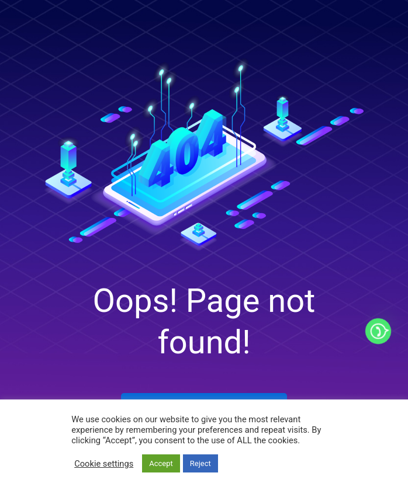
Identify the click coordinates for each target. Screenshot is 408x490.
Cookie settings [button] (103, 463)
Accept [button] (161, 463)
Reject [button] (200, 463)
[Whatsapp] (378, 331)
